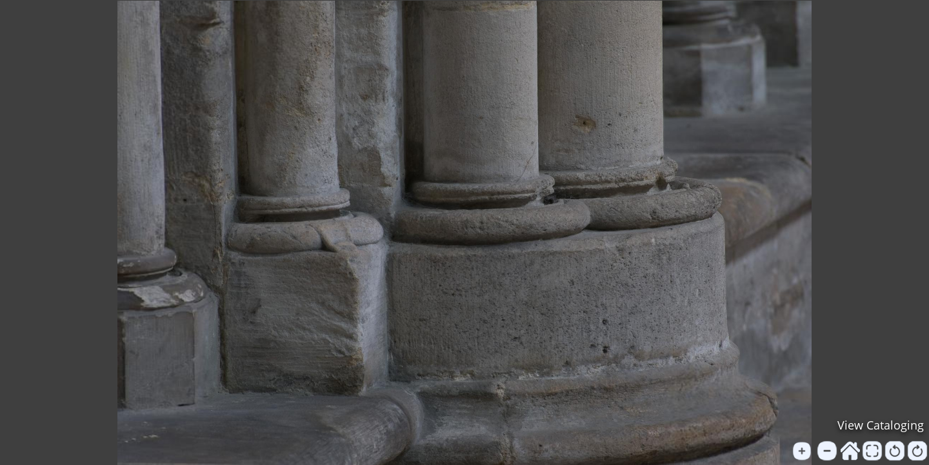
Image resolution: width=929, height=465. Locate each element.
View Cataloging (880, 425)
